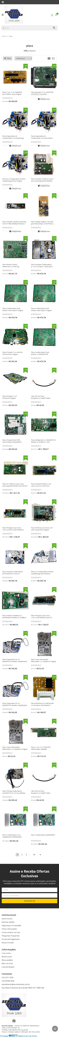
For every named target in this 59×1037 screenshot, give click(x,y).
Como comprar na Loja (11, 932)
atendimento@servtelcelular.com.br (16, 984)
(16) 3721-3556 (7, 977)
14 (34, 854)
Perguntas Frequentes (11, 936)
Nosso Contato (8, 942)
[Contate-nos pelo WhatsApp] (55, 1029)
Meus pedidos (7, 960)
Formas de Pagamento (11, 939)
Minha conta (7, 956)
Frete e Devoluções (9, 929)
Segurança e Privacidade (11, 925)
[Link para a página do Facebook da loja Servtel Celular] (3, 2)
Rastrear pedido (8, 922)
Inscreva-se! (29, 901)
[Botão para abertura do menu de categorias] (3, 15)
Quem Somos (7, 918)
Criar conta (6, 953)
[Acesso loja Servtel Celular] (52, 15)
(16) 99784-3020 (8, 981)
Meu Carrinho (7, 963)
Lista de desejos (8, 967)
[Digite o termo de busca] (26, 28)
